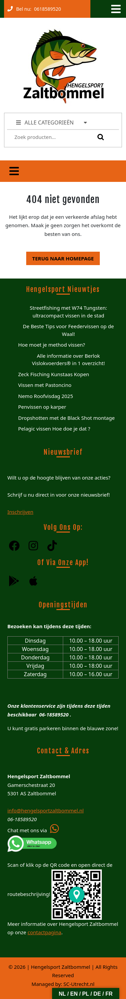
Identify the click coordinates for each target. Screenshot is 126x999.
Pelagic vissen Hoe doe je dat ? (54, 428)
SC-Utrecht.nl (79, 984)
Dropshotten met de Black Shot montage (66, 417)
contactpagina (44, 932)
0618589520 (46, 7)
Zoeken (99, 137)
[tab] (115, 9)
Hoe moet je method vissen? (51, 344)
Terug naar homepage (60, 257)
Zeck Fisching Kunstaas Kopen (53, 374)
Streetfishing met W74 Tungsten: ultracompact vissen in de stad (68, 311)
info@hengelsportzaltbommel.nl (45, 810)
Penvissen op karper (42, 406)
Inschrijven (20, 511)
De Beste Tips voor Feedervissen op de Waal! (68, 330)
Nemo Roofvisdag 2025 (45, 396)
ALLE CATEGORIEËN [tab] (52, 122)
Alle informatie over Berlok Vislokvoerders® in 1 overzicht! (68, 359)
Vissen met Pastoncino (45, 385)
